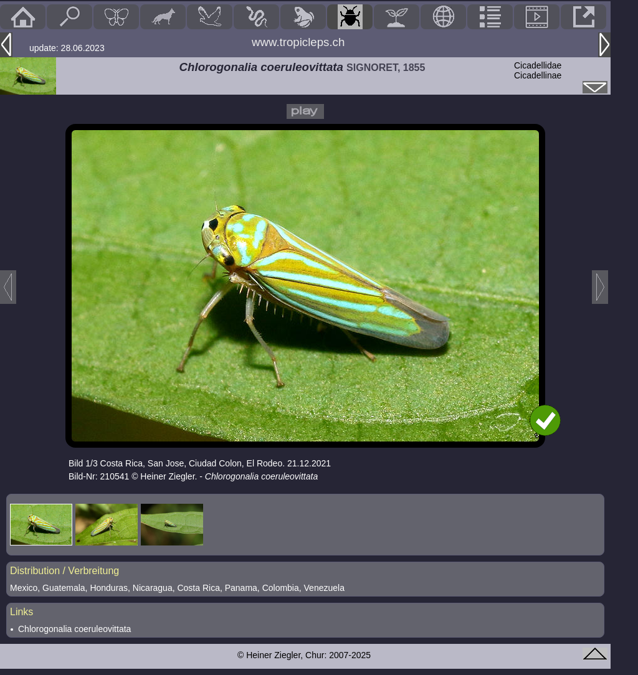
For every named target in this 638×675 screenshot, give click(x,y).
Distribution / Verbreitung (64, 570)
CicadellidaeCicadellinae (537, 70)
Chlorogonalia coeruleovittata (74, 629)
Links (21, 612)
